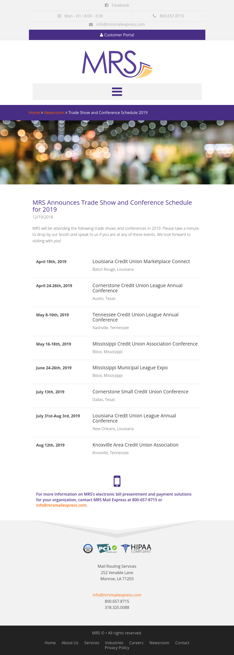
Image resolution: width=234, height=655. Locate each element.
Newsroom (54, 112)
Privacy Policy (117, 647)
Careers (136, 642)
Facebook (117, 5)
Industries (114, 642)
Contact (182, 642)
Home (34, 112)
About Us (70, 642)
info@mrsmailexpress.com (120, 24)
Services (91, 642)
